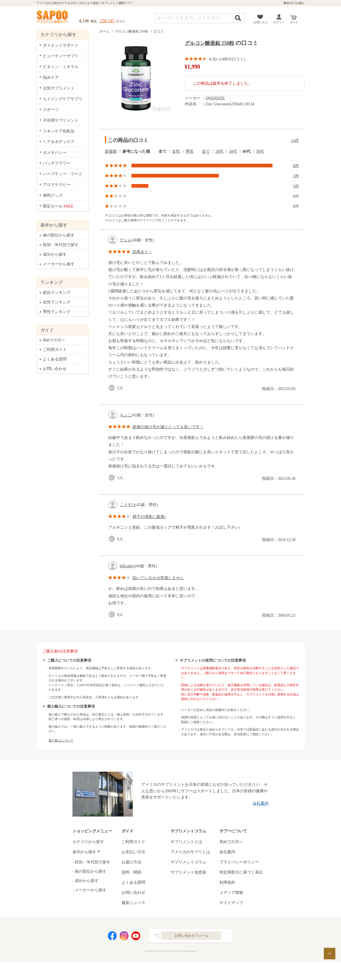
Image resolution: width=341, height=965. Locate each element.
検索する (238, 18)
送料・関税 (131, 872)
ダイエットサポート (60, 45)
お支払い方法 (133, 852)
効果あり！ (142, 252)
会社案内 (261, 803)
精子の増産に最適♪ (149, 517)
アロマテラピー (57, 185)
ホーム (104, 31)
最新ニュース (133, 903)
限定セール (58, 206)
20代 (219, 151)
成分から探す (55, 254)
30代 (233, 151)
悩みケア (51, 77)
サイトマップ (231, 903)
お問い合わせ (55, 369)
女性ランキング (57, 302)
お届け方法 (131, 862)
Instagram (124, 937)
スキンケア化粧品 (58, 131)
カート (294, 22)
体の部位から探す (58, 235)
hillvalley (127, 566)
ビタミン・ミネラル (60, 67)
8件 (296, 166)
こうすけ (128, 505)
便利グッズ (53, 195)
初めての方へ (54, 340)
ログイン (279, 22)
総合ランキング (57, 292)
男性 (189, 151)
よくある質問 (55, 359)
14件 (295, 141)
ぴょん (126, 240)
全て (162, 151)
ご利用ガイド (55, 349)
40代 (246, 151)
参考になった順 (136, 151)
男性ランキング (57, 312)
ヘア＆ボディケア (58, 142)
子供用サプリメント (60, 120)
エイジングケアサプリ (62, 99)
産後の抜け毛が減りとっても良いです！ (168, 427)
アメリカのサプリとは (190, 852)
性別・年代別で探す (60, 245)
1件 (296, 186)
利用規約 (227, 882)
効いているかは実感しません (158, 578)
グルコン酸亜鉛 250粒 (131, 31)
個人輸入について (61, 740)
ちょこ (126, 415)
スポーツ (51, 110)
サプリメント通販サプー (53, 17)
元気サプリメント (58, 88)
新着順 (111, 151)
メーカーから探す (58, 264)
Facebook (112, 937)
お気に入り (261, 22)
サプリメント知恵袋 (188, 872)
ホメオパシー (55, 152)
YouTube (135, 937)
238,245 (107, 20)
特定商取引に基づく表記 (241, 872)
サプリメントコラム (188, 862)
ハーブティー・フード (62, 174)
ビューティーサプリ (60, 56)
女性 (176, 151)
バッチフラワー (57, 163)
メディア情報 (231, 892)
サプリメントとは (186, 842)
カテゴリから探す (88, 842)
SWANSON (215, 98)
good (112, 388)
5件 (296, 176)
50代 (260, 151)
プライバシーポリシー (239, 862)
